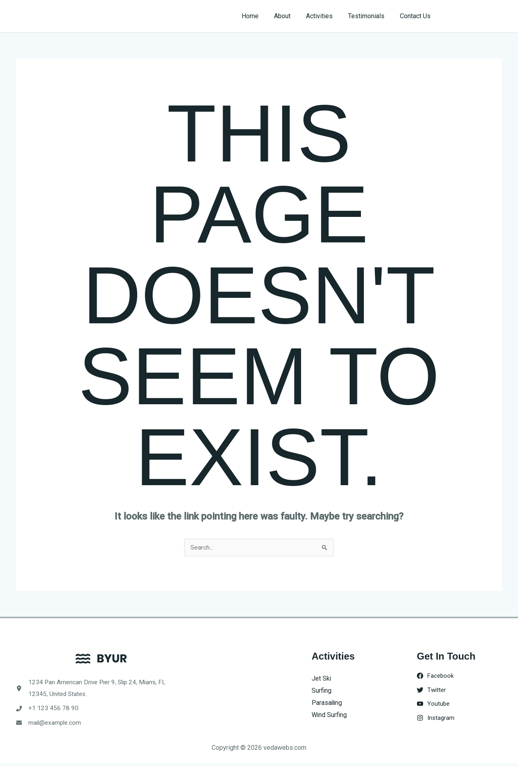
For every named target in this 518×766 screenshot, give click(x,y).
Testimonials (370, 16)
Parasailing (327, 703)
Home (261, 16)
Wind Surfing (329, 715)
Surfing (321, 691)
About (290, 16)
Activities (325, 16)
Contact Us (416, 16)
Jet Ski (321, 679)
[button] (474, 16)
